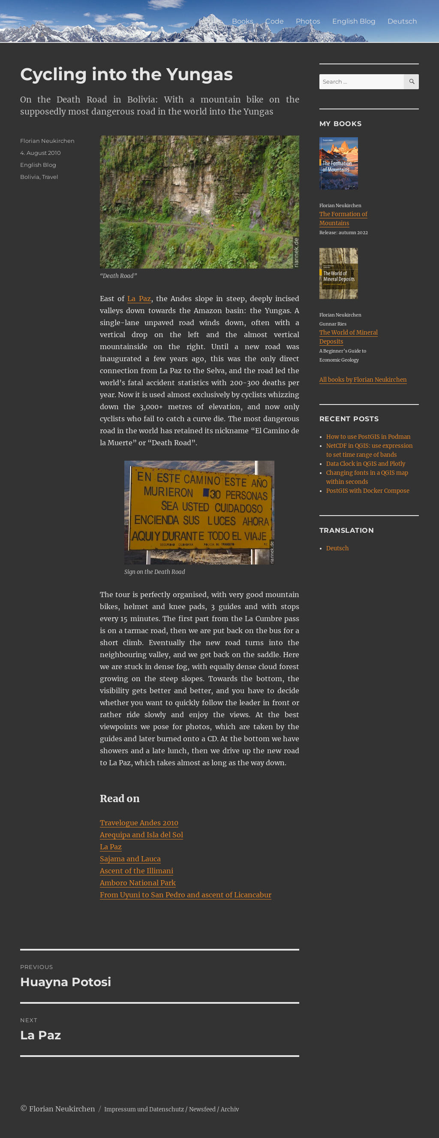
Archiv (230, 1109)
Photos (308, 21)
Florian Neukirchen (47, 140)
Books (242, 21)
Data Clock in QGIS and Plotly (365, 464)
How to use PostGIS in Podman (368, 437)
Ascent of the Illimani (136, 870)
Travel (50, 176)
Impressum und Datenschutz (144, 1109)
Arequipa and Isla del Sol (141, 834)
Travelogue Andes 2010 (139, 822)
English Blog (354, 21)
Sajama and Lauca (130, 858)
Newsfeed (202, 1109)
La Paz (138, 298)
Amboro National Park (138, 882)
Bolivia (29, 176)
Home (209, 21)
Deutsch (402, 21)
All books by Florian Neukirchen (363, 379)
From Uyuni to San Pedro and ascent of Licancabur (185, 894)
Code (274, 21)
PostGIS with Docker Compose (367, 491)
